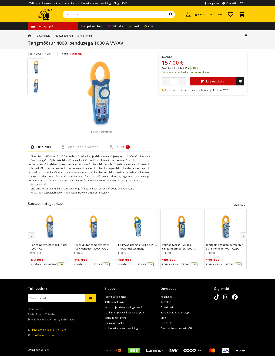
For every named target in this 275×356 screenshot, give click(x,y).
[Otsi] (171, 14)
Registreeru (216, 14)
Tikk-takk (115, 26)
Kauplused (212, 3)
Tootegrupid (42, 26)
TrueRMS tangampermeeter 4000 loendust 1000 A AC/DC (91, 246)
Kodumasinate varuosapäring (94, 3)
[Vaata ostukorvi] (241, 14)
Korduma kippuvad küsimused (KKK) (124, 312)
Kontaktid (229, 3)
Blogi (116, 3)
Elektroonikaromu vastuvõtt (176, 328)
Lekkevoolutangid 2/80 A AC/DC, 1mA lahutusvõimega (137, 246)
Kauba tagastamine (115, 317)
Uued (134, 26)
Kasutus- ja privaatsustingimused (123, 307)
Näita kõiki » (238, 205)
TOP (149, 26)
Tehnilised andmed (80, 147)
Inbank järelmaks (114, 323)
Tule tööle (166, 323)
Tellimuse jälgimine (40, 3)
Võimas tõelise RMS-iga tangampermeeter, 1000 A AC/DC (178, 248)
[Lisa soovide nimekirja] (240, 81)
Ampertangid (84, 35)
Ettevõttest (166, 307)
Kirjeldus (41, 147)
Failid (120, 147)
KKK (124, 3)
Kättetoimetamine (64, 3)
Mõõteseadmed (64, 35)
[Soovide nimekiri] (230, 14)
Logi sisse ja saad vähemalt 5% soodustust (186, 72)
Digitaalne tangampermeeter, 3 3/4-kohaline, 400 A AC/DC (224, 246)
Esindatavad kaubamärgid (175, 312)
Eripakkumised (91, 26)
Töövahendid (42, 35)
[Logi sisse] (195, 14)
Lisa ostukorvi (212, 81)
